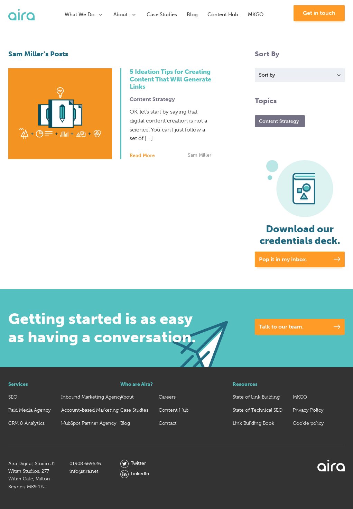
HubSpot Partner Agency (89, 423)
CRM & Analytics (26, 423)
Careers (167, 397)
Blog (192, 14)
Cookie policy (308, 423)
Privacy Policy (308, 410)
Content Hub (222, 14)
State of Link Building (256, 397)
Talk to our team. (281, 326)
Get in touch (319, 13)
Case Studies (162, 14)
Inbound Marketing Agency (91, 397)
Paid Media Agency (29, 410)
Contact (168, 423)
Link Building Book (253, 423)
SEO (12, 397)
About (125, 14)
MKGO (255, 14)
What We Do (84, 14)
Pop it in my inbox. (283, 259)
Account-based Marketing (90, 410)
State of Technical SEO (257, 410)
